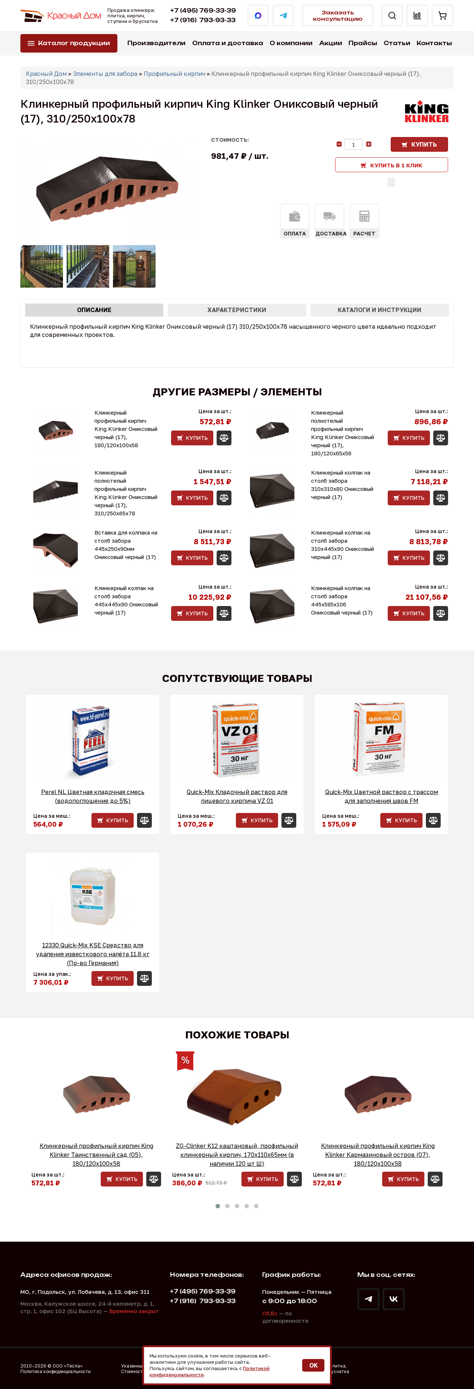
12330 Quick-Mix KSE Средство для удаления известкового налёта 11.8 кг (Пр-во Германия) (93, 954)
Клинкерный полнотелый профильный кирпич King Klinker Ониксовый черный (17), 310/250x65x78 (125, 492)
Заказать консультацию (338, 15)
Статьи (397, 43)
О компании (291, 43)
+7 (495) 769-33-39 (203, 10)
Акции (330, 43)
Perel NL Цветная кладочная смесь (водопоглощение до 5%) (92, 796)
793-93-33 (203, 20)
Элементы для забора (105, 73)
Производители (156, 43)
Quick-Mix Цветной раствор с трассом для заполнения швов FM (381, 796)
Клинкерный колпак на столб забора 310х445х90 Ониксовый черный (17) (342, 544)
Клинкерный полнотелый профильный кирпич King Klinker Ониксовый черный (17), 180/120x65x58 (342, 432)
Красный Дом (46, 73)
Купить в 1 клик (396, 165)
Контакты (434, 43)
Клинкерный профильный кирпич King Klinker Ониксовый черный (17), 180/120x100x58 (125, 428)
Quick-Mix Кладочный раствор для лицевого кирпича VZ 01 (237, 796)
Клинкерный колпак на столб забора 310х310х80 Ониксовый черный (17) (342, 484)
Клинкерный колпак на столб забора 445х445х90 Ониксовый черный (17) (126, 600)
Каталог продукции (74, 43)
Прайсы (362, 43)
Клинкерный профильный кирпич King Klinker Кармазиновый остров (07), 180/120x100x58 (378, 1154)
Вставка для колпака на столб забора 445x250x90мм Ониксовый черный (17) (125, 544)
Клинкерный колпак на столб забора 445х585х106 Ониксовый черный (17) (342, 600)
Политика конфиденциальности (55, 1371)
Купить (424, 144)
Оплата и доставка (227, 43)
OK (313, 1365)
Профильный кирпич (174, 73)
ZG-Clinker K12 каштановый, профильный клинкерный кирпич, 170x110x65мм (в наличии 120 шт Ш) (237, 1154)
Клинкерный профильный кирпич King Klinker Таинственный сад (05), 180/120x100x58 (96, 1154)
